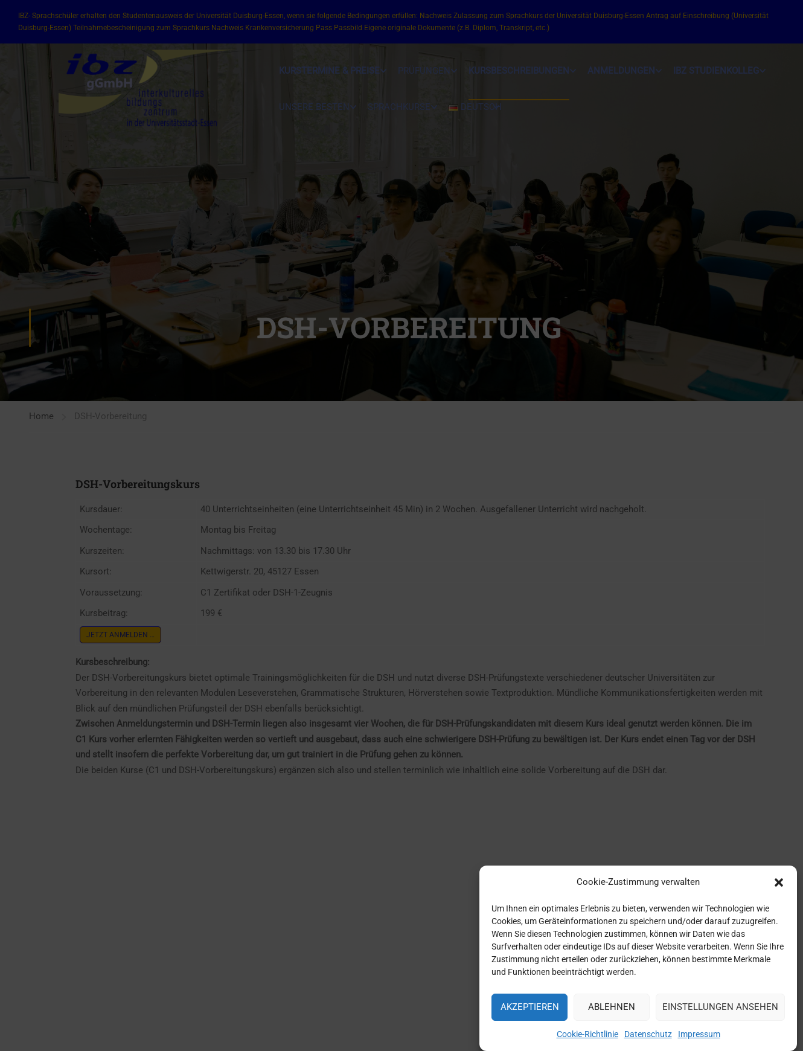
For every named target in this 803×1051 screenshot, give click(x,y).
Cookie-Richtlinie (587, 1041)
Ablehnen (611, 1014)
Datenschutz (648, 1041)
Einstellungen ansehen (720, 1014)
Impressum (699, 1041)
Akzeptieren (530, 1014)
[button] (779, 889)
